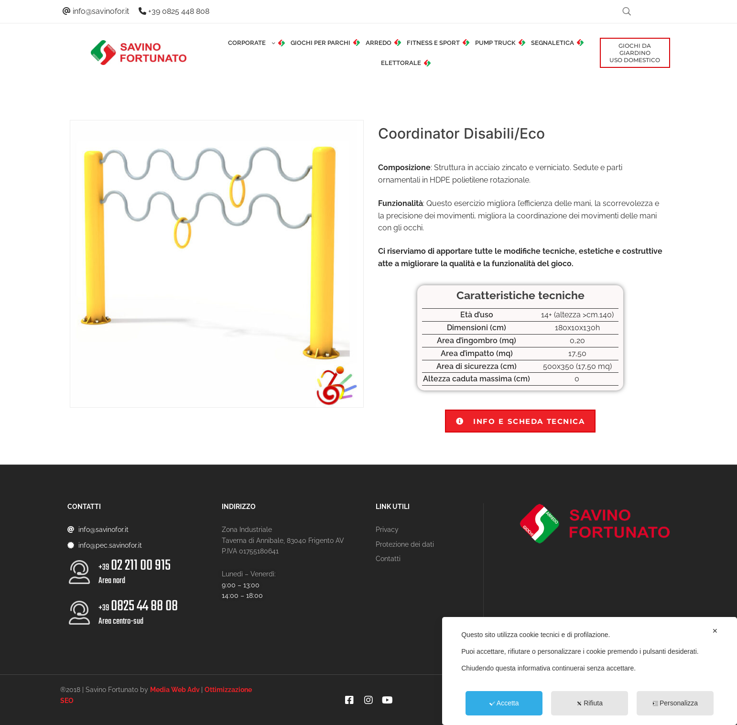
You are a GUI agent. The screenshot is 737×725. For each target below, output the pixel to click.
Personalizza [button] (675, 703)
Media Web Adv (175, 689)
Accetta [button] (504, 703)
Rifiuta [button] (589, 703)
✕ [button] (715, 631)
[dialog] (589, 671)
